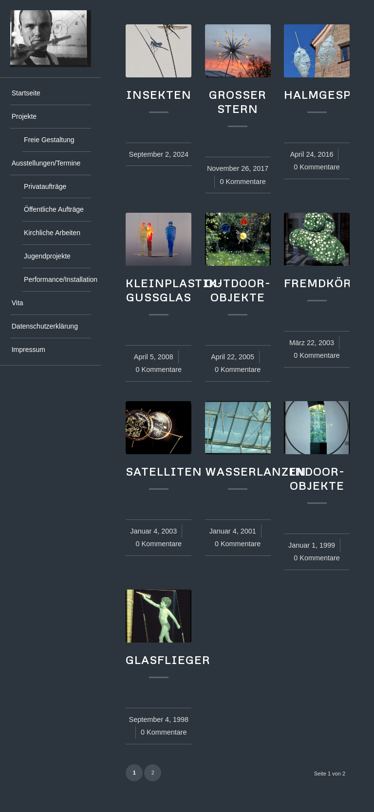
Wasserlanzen (255, 471)
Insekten (158, 94)
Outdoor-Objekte (238, 290)
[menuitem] (50, 93)
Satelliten (164, 471)
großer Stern (237, 101)
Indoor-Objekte (317, 478)
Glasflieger (168, 659)
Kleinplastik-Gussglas (174, 290)
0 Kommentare (242, 181)
